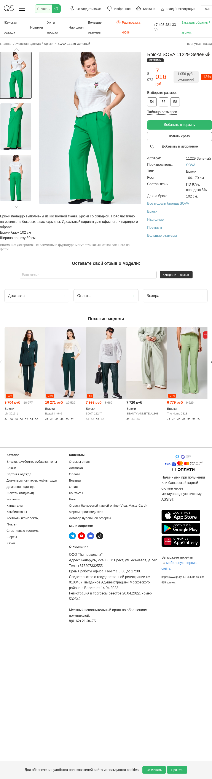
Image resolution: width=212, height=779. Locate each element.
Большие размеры (95, 27)
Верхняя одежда (18, 474)
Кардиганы (14, 505)
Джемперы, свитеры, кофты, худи (31, 480)
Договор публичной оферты (90, 518)
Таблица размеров (162, 112)
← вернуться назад (197, 43)
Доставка (76, 468)
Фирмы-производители (86, 512)
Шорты (11, 537)
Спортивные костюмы (22, 530)
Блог (72, 499)
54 (152, 102)
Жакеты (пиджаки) (20, 493)
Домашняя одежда (20, 486)
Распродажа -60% (128, 27)
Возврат (75, 480)
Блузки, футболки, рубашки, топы (31, 461)
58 (175, 102)
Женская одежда (10, 27)
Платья (11, 524)
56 (164, 102)
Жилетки (13, 499)
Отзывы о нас (79, 461)
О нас (73, 486)
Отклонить (154, 770)
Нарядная (76, 27)
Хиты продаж (52, 27)
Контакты (76, 493)
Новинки (36, 27)
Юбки (10, 543)
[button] (16, 49)
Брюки (11, 468)
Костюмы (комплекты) (23, 518)
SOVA (190, 165)
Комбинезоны (16, 512)
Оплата (74, 474)
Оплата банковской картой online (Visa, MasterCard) (108, 505)
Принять (177, 770)
